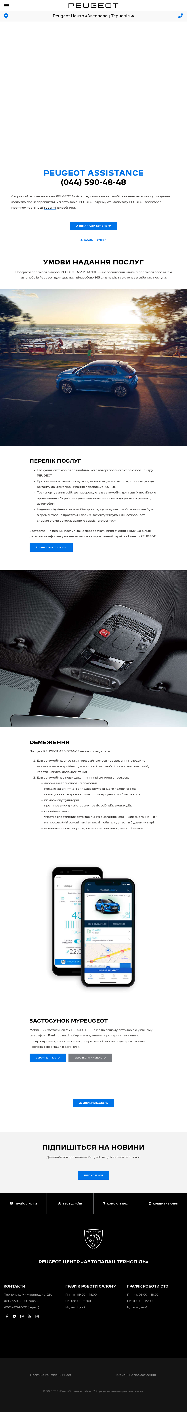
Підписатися (93, 1175)
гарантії (50, 208)
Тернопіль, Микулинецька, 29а (28, 1295)
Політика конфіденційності (51, 1375)
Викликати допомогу (93, 226)
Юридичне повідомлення (136, 1375)
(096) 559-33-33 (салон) (21, 1301)
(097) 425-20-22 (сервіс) (21, 1307)
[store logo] (93, 5)
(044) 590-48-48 (93, 182)
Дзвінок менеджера (93, 1103)
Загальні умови (93, 240)
